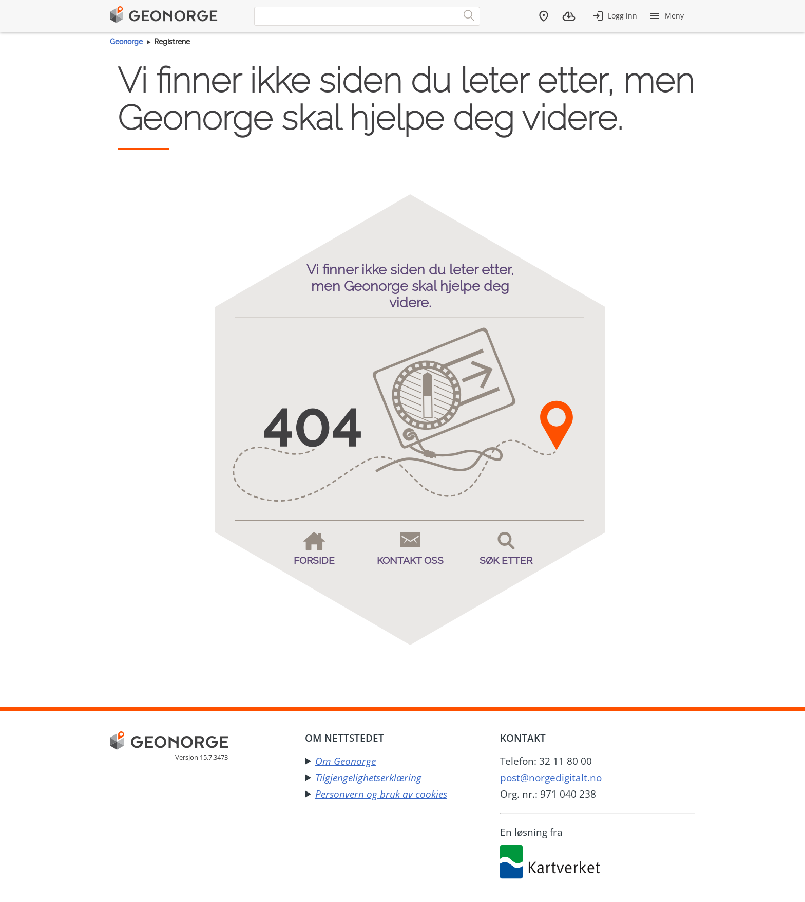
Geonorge (126, 42)
